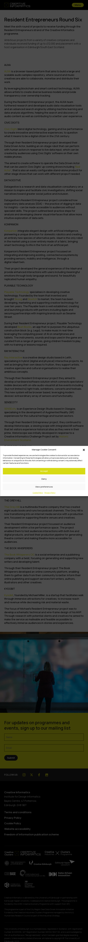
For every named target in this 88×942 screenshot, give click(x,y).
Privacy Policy (49, 492)
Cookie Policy (38, 492)
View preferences (44, 486)
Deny (44, 478)
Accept (44, 471)
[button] (83, 449)
